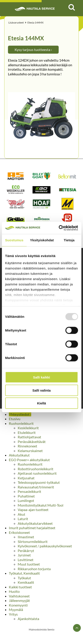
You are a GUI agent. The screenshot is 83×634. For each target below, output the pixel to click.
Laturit (23, 519)
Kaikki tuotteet (20, 587)
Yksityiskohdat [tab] (42, 240)
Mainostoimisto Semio (41, 629)
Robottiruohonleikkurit (35, 469)
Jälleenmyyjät (19, 600)
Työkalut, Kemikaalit (24, 573)
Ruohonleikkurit (21, 423)
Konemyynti (18, 605)
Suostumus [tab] (14, 240)
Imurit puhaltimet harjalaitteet (32, 528)
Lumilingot (26, 500)
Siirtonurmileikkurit (33, 541)
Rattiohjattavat (29, 437)
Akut (21, 514)
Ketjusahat (26, 478)
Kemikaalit (26, 582)
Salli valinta (41, 390)
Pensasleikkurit (29, 491)
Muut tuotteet (29, 564)
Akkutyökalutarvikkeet (35, 523)
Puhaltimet (26, 496)
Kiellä (41, 403)
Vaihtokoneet (19, 596)
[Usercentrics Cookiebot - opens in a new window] (59, 228)
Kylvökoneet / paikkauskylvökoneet (45, 546)
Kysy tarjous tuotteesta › (33, 49)
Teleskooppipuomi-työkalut (39, 482)
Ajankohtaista (28, 618)
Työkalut (24, 578)
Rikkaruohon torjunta (34, 569)
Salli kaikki (41, 377)
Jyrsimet (24, 555)
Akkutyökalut (19, 455)
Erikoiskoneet (19, 532)
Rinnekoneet (27, 446)
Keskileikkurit (28, 428)
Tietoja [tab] (69, 240)
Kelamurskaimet (30, 451)
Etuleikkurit (27, 432)
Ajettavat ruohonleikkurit (37, 473)
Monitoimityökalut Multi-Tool (40, 505)
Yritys (13, 614)
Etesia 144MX (35, 22)
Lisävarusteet (16, 22)
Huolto (14, 591)
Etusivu (14, 419)
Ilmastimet (26, 537)
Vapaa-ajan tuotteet (33, 509)
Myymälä (16, 609)
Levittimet (25, 560)
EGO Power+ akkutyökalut (29, 460)
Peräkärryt (26, 550)
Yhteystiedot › (20, 414)
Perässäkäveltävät (32, 441)
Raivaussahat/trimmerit (36, 487)
